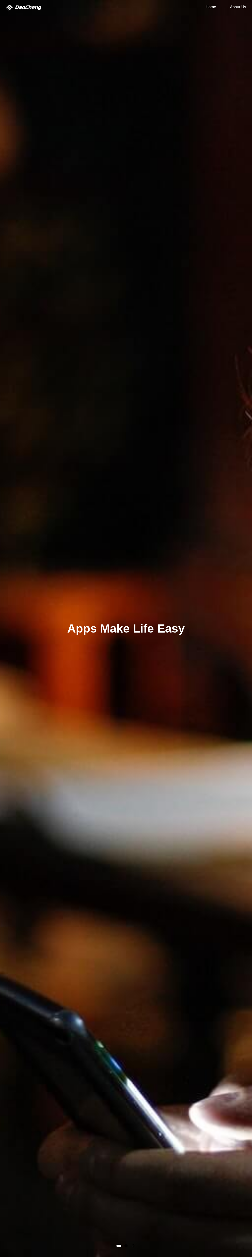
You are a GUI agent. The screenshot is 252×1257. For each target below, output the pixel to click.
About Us (238, 7)
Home (211, 7)
